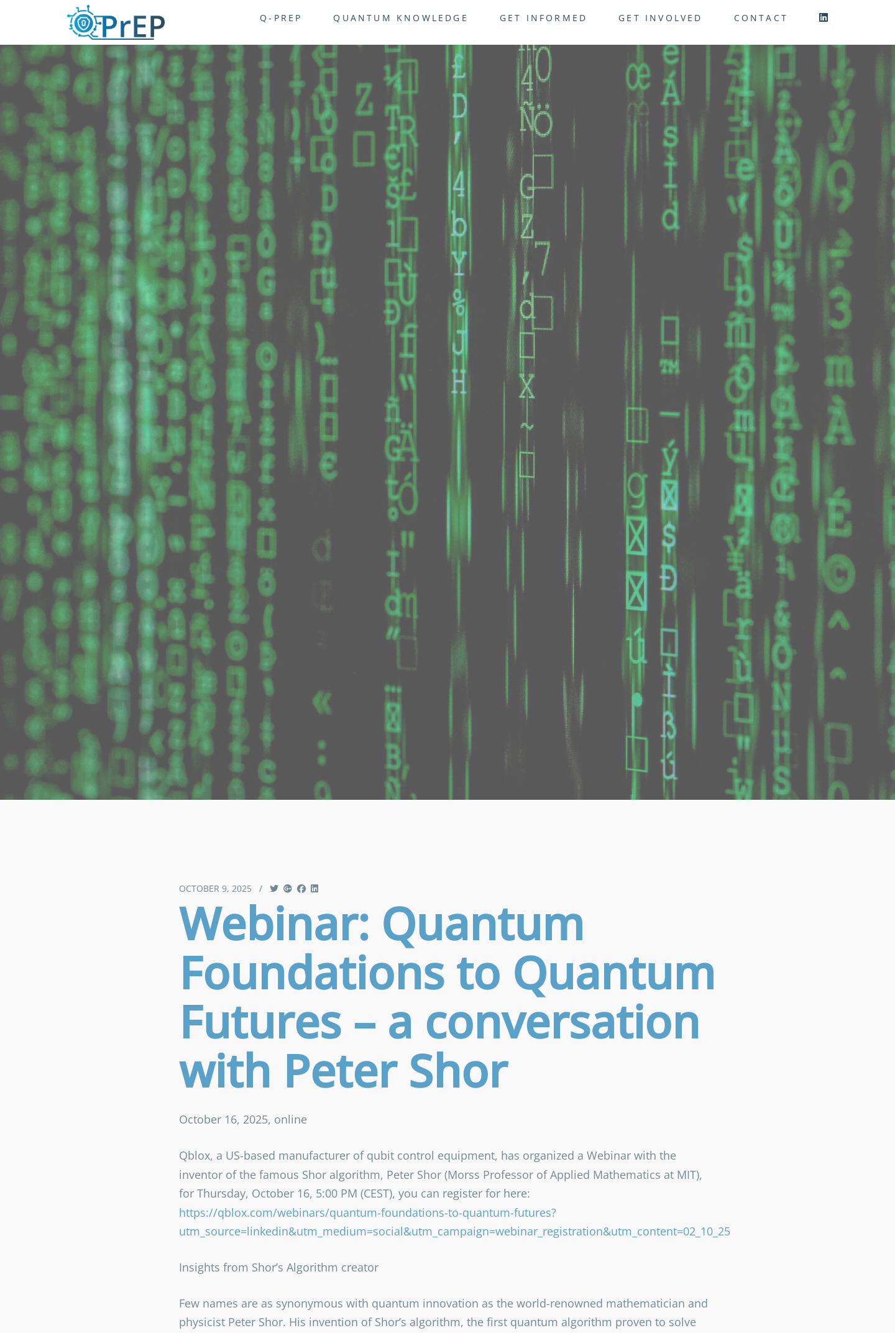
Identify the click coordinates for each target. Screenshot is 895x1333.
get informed (543, 18)
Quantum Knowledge (400, 18)
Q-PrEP (281, 18)
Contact (761, 18)
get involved (660, 18)
